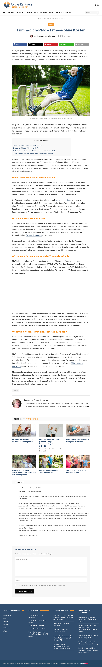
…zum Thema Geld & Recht (37, 629)
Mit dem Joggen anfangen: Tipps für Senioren (49, 472)
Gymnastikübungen (34, 235)
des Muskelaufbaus (63, 200)
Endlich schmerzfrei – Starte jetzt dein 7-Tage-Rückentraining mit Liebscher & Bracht (50, 443)
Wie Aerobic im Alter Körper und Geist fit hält (76, 472)
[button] (20, 44)
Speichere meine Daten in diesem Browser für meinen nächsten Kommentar (41, 585)
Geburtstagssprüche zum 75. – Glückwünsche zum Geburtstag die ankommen (63, 617)
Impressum (33, 663)
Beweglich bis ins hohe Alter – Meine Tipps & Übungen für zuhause (23, 442)
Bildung (29, 12)
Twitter (76, 406)
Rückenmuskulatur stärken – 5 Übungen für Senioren (77, 441)
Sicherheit (43, 12)
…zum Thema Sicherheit (36, 626)
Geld (35, 12)
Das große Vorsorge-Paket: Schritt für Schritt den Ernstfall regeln (38, 634)
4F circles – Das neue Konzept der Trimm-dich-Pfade (34, 151)
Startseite (40, 18)
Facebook (85, 406)
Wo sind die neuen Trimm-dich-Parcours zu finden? (33, 154)
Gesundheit (20, 12)
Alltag (5, 631)
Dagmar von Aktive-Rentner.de (46, 36)
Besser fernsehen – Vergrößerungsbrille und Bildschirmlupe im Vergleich (62, 646)
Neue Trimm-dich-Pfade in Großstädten (29, 145)
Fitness (51, 24)
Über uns (68, 12)
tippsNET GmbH (60, 663)
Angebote (59, 12)
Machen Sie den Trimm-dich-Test (26, 148)
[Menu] (4, 12)
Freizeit (10, 12)
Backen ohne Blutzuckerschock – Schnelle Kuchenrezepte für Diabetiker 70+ (63, 638)
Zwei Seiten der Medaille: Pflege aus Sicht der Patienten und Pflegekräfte (88, 650)
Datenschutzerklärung (72, 663)
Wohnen (51, 12)
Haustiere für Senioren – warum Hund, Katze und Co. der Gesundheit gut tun (24, 473)
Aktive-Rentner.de (24, 663)
